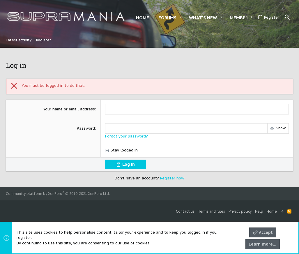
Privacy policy (240, 211)
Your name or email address (69, 109)
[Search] (287, 17)
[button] (181, 17)
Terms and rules (211, 211)
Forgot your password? (126, 136)
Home (272, 211)
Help (259, 211)
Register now (172, 178)
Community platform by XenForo (58, 193)
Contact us (185, 211)
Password (86, 128)
